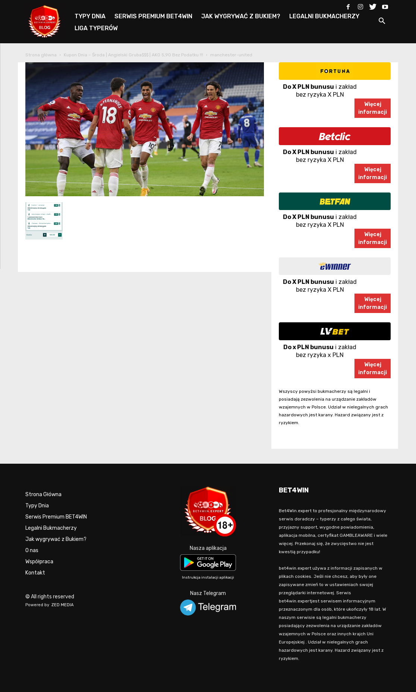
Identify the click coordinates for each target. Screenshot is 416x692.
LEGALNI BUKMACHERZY (324, 16)
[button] (382, 22)
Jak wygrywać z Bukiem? (55, 539)
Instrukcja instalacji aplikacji (208, 577)
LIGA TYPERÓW (96, 28)
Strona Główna (43, 494)
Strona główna (41, 54)
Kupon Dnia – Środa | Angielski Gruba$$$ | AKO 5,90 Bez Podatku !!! (133, 54)
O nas (31, 550)
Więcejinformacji (372, 108)
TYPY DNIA (90, 16)
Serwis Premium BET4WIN (56, 517)
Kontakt (35, 573)
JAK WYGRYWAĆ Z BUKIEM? (240, 16)
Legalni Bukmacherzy (51, 528)
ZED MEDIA (62, 604)
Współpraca (39, 561)
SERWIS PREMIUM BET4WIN (153, 16)
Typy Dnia (37, 505)
